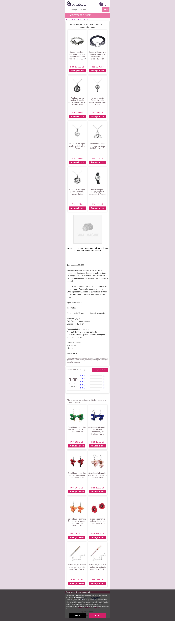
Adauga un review (100, 370)
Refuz (77, 615)
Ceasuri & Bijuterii (71, 19)
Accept (97, 615)
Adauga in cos (77, 71)
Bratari (86, 19)
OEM (75, 353)
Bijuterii (80, 19)
